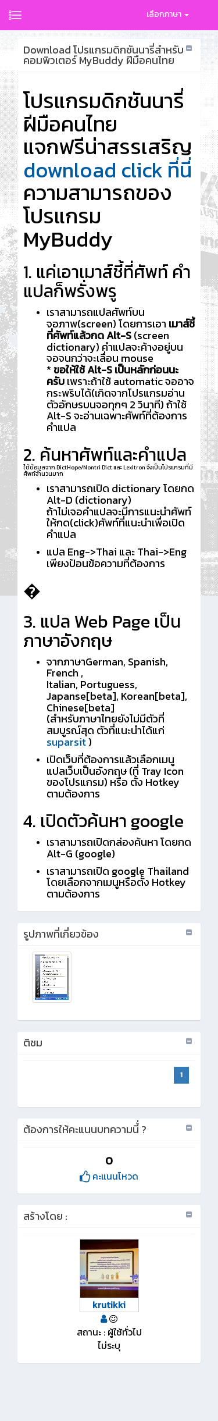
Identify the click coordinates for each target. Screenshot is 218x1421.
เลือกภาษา (167, 14)
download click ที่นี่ (107, 170)
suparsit (66, 742)
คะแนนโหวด (109, 1176)
